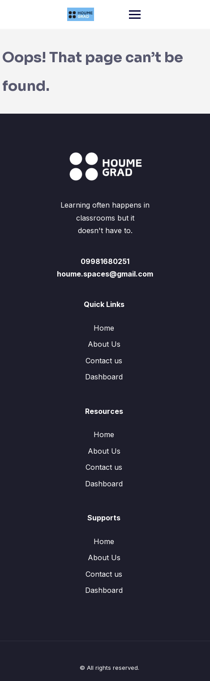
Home (104, 327)
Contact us (104, 360)
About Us (104, 344)
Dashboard (104, 376)
